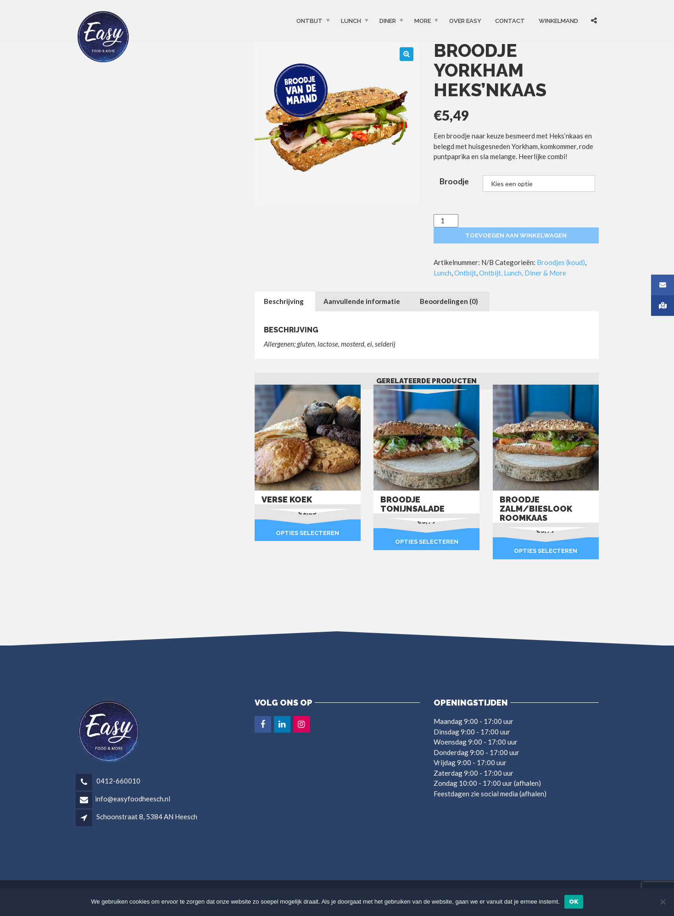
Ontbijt (309, 20)
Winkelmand (558, 20)
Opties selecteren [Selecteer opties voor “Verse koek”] (307, 533)
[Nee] (662, 901)
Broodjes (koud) (561, 262)
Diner (387, 20)
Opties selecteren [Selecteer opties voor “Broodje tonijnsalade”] (426, 541)
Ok (574, 901)
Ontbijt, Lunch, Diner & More (522, 273)
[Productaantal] (446, 220)
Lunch (351, 20)
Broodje (454, 181)
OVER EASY (465, 20)
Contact (510, 20)
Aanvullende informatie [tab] (361, 301)
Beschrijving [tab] (284, 301)
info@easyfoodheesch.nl (132, 799)
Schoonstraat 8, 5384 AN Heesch (146, 816)
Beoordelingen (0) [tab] (449, 301)
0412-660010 (117, 781)
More (422, 20)
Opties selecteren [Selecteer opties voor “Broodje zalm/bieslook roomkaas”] (545, 550)
